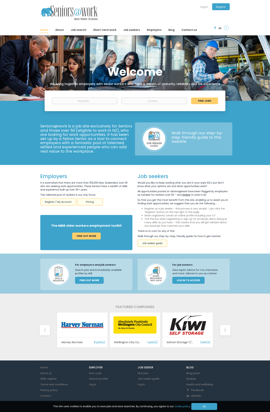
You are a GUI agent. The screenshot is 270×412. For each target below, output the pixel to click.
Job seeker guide (152, 243)
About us (46, 373)
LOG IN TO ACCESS (188, 280)
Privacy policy (49, 390)
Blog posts (193, 373)
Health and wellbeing (199, 384)
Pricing (90, 202)
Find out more (86, 236)
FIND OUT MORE (89, 280)
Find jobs (143, 373)
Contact (45, 396)
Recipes (191, 378)
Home (44, 367)
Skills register (48, 378)
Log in (204, 7)
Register (221, 7)
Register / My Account (58, 202)
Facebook (197, 390)
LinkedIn (196, 396)
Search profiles (98, 378)
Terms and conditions (54, 384)
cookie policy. (182, 406)
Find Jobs (204, 101)
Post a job (95, 373)
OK (204, 406)
